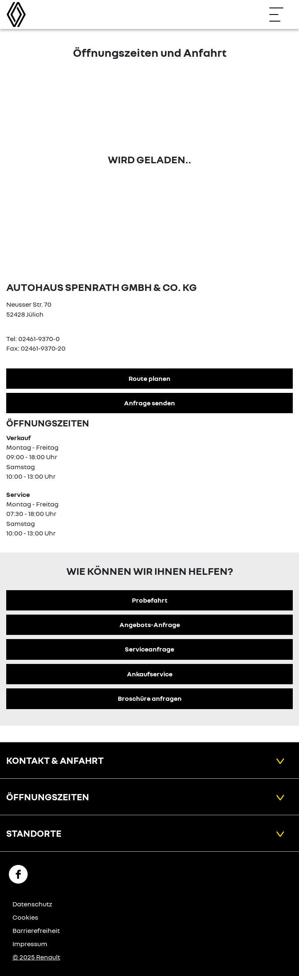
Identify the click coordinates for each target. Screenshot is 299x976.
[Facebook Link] (18, 873)
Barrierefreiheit (36, 930)
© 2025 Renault (36, 957)
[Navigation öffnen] (280, 14)
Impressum (29, 944)
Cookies (25, 917)
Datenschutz (32, 904)
